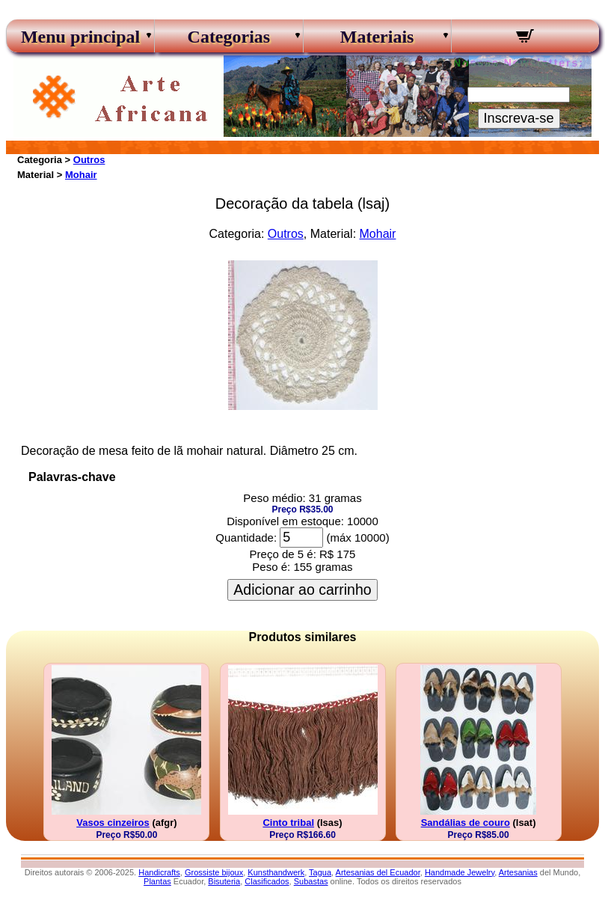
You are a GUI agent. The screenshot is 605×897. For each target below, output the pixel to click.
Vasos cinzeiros (113, 822)
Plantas (157, 881)
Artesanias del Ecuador (378, 872)
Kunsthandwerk (276, 872)
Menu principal (80, 36)
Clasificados (267, 881)
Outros (89, 159)
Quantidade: (246, 537)
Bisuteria (224, 881)
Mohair (81, 174)
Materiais (377, 36)
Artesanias (518, 872)
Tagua (320, 872)
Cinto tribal (288, 822)
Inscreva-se (519, 118)
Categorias (229, 36)
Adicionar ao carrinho (302, 589)
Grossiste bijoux (214, 872)
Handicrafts (159, 872)
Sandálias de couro (465, 822)
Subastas (311, 881)
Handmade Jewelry (459, 872)
